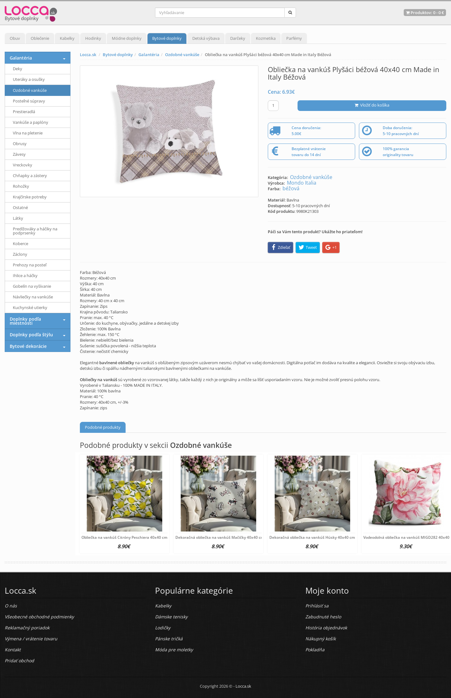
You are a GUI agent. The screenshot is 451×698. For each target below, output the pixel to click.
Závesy (19, 154)
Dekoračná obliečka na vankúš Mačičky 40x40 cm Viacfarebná (230, 537)
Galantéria (148, 54)
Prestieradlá (24, 111)
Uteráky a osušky (29, 79)
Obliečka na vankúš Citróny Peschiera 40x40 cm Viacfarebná (135, 537)
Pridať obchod (19, 661)
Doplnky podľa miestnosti (25, 321)
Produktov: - (425, 12)
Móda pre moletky (174, 650)
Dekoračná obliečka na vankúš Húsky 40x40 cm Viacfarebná (323, 537)
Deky (17, 68)
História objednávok (326, 628)
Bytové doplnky (167, 38)
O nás (11, 606)
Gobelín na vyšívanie (32, 286)
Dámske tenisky (171, 617)
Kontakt (13, 650)
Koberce (20, 243)
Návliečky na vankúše (33, 297)
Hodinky (93, 38)
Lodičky (162, 628)
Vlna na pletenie (28, 133)
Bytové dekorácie (28, 346)
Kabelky (67, 38)
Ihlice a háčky (25, 275)
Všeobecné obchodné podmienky (39, 617)
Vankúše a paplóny (30, 122)
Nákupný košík (320, 639)
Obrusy (20, 143)
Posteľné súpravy (29, 101)
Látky (18, 218)
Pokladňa (314, 650)
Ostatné (20, 207)
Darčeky (237, 38)
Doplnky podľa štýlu (31, 335)
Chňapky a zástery (30, 175)
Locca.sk (88, 54)
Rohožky (21, 186)
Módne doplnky (127, 38)
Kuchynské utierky (30, 307)
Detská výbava (206, 38)
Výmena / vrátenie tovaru (31, 639)
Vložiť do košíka (372, 105)
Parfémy (294, 38)
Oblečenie (40, 38)
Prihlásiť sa (317, 606)
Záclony (20, 254)
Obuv (15, 38)
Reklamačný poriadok (27, 628)
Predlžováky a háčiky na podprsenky (35, 231)
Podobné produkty (103, 427)
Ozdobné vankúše (182, 54)
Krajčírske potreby (30, 197)
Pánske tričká (169, 639)
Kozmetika (266, 38)
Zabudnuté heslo (323, 617)
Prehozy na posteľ (29, 265)
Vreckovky (22, 165)
